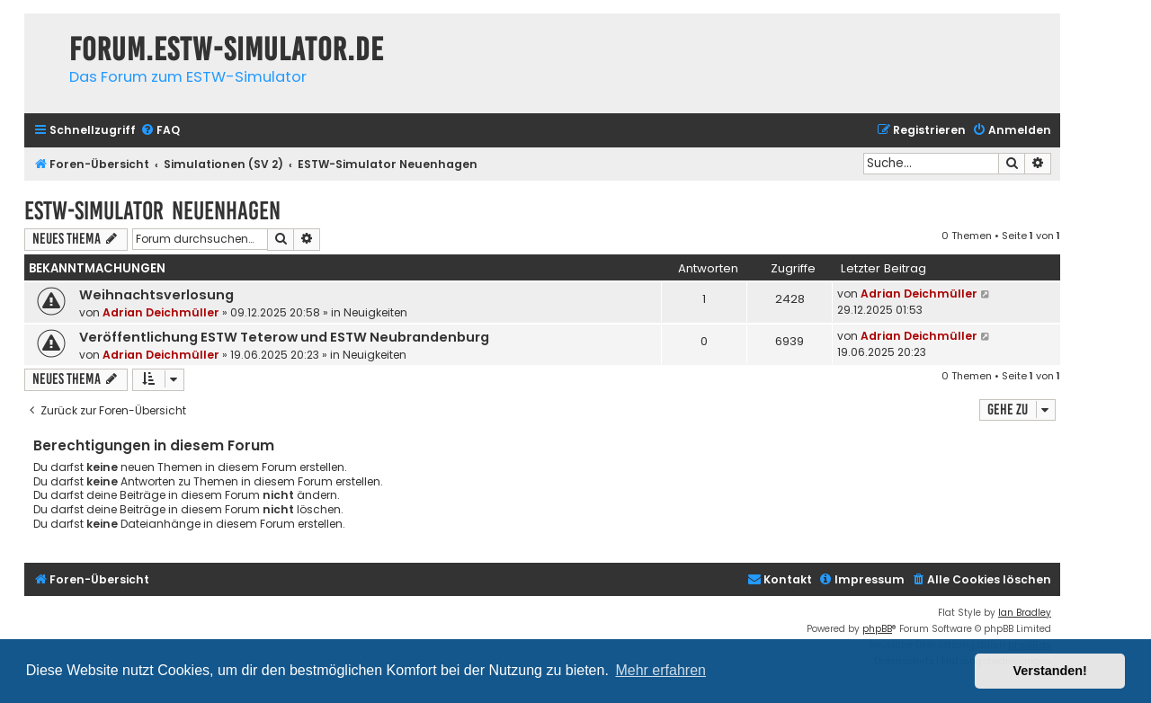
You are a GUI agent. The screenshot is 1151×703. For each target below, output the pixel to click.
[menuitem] (160, 131)
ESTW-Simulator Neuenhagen (152, 211)
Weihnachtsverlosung (156, 295)
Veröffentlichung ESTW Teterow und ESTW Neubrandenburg (284, 337)
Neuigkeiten (375, 312)
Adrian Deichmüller (161, 312)
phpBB (877, 629)
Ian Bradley (1024, 612)
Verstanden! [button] (1050, 670)
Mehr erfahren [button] (660, 670)
